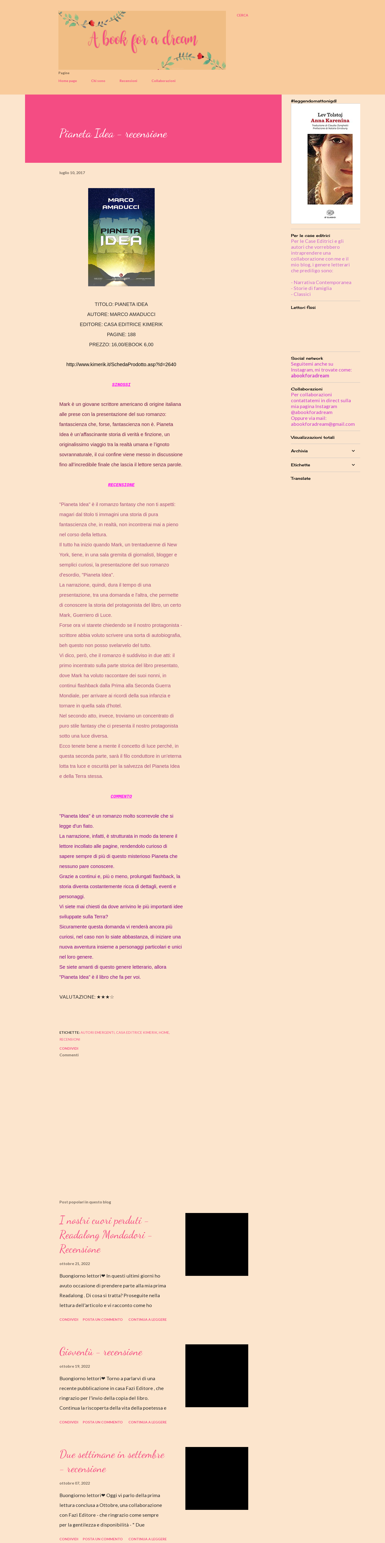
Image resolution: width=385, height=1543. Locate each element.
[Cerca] (242, 15)
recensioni (69, 1039)
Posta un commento (103, 1319)
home (164, 1032)
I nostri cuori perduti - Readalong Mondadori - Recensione (106, 1234)
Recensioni (128, 81)
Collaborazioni (163, 81)
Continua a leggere (147, 1319)
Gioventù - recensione (100, 1351)
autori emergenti (98, 1032)
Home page (67, 81)
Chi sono (98, 81)
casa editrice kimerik (136, 1032)
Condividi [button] (68, 1048)
